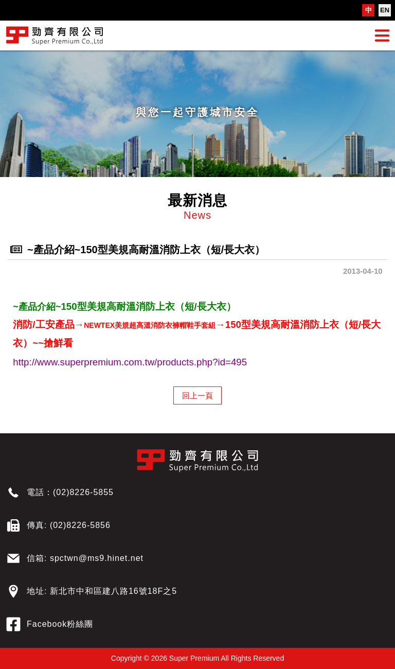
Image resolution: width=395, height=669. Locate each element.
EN (384, 10)
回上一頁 (197, 395)
